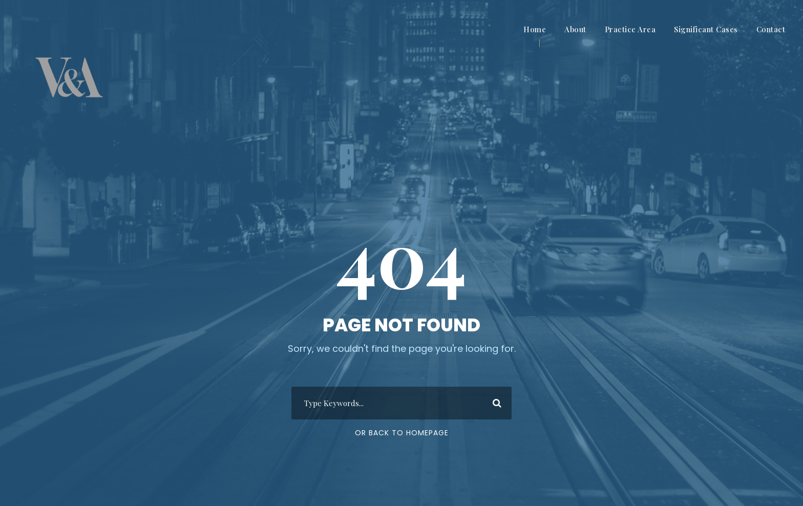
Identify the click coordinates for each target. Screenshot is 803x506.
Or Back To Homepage (402, 433)
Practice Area (630, 29)
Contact (771, 29)
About (575, 29)
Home (534, 29)
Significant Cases (706, 29)
